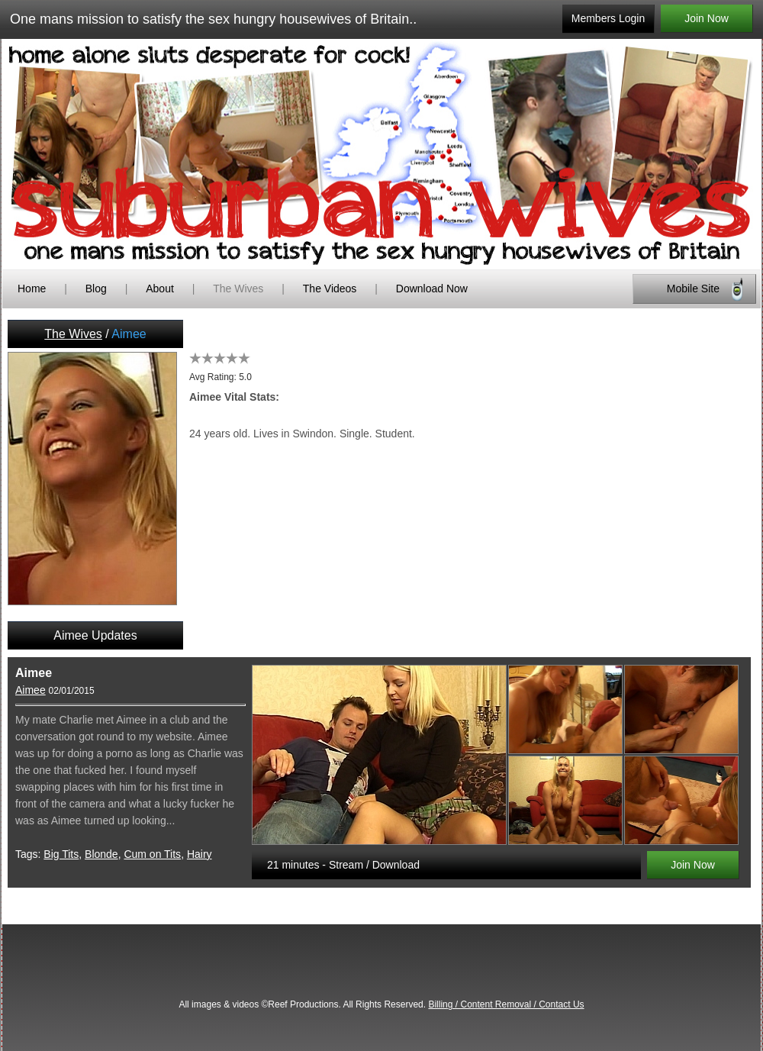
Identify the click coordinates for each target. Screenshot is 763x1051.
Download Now (432, 288)
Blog (96, 288)
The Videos (330, 288)
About (161, 288)
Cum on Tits (152, 854)
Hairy (199, 854)
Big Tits (61, 854)
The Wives (238, 288)
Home (32, 288)
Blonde (101, 854)
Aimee (30, 690)
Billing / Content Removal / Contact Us (506, 1004)
